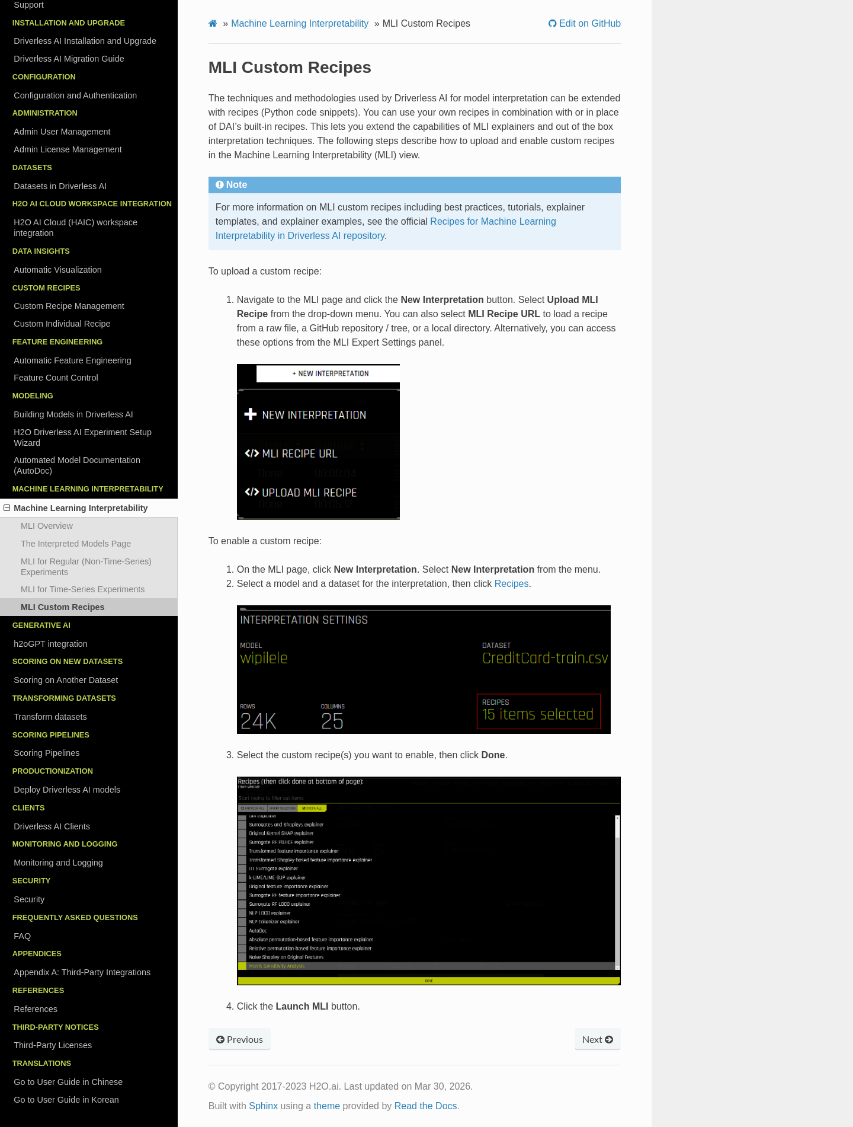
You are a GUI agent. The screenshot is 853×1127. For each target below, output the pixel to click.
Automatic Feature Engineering (72, 360)
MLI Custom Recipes (63, 607)
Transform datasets (50, 716)
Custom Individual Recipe (62, 323)
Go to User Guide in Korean (66, 1099)
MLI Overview (47, 526)
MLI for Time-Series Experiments (83, 589)
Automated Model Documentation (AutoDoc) (77, 465)
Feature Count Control (56, 377)
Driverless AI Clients (52, 826)
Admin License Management (67, 149)
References (35, 1009)
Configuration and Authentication (75, 95)
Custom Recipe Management (69, 306)
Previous (239, 1039)
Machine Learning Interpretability (76, 508)
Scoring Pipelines (46, 753)
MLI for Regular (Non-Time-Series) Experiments (86, 567)
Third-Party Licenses (53, 1045)
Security (29, 899)
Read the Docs (426, 1106)
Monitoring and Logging (58, 862)
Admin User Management (62, 131)
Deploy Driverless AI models (67, 789)
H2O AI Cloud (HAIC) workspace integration (75, 228)
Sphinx (263, 1106)
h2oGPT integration (51, 644)
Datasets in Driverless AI (60, 186)
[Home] (213, 23)
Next (597, 1039)
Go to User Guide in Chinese (68, 1082)
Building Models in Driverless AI (73, 414)
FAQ (22, 936)
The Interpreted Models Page (76, 543)
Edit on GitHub (589, 23)
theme (327, 1106)
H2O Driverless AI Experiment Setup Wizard (83, 437)
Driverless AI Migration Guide (69, 58)
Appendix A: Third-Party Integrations (82, 972)
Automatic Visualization (58, 269)
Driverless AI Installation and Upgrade (85, 41)
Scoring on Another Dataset (66, 680)
